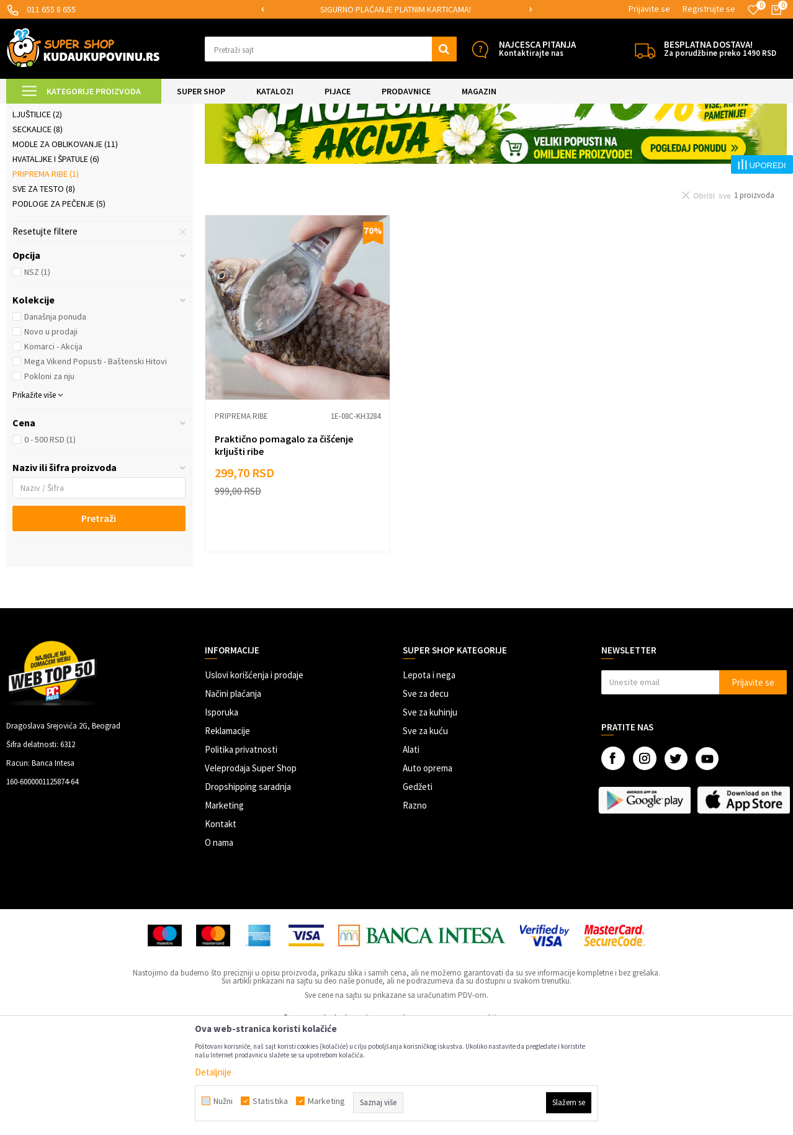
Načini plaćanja (233, 797)
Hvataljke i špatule (55, 262)
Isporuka (221, 815)
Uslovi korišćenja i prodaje (254, 778)
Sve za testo (43, 292)
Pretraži (98, 622)
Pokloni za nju (49, 479)
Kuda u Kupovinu (35, 111)
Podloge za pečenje (58, 307)
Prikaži (657, 142)
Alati (411, 853)
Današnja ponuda (55, 420)
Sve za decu (426, 797)
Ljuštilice (37, 217)
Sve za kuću (425, 834)
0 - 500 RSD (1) (50, 543)
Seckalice (37, 232)
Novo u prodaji (51, 435)
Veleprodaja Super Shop (251, 871)
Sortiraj (560, 142)
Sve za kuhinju (430, 815)
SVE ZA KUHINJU (148, 111)
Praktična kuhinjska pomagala (83, 173)
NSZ (37, 375)
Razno (415, 908)
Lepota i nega (429, 778)
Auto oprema (427, 871)
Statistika (270, 1101)
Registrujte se (709, 8)
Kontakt (220, 927)
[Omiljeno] (753, 10)
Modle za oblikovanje (65, 247)
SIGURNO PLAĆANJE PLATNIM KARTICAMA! (395, 9)
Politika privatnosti (241, 853)
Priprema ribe (45, 277)
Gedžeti (417, 890)
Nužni (223, 1101)
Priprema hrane (211, 111)
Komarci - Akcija (53, 449)
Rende (29, 203)
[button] (331, 49)
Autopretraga (507, 142)
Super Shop (92, 111)
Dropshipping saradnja (248, 890)
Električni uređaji (54, 188)
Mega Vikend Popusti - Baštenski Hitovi (95, 464)
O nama (219, 946)
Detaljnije (213, 1072)
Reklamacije (227, 834)
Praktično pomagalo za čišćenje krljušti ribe (284, 548)
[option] (396, 9)
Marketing (224, 908)
